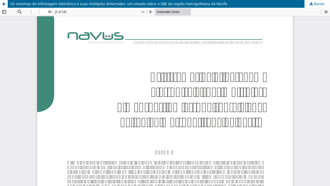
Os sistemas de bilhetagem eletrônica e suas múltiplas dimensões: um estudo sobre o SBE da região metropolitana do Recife (118, 3)
